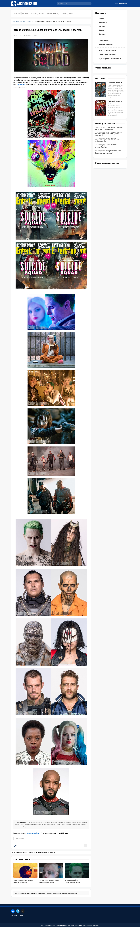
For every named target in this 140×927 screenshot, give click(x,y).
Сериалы (17, 13)
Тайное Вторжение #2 (116, 82)
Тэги (21, 916)
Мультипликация (52, 13)
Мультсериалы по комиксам (110, 59)
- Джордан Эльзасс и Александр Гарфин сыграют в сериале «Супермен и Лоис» (106, 146)
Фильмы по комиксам (107, 51)
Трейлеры (63, 13)
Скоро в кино (104, 40)
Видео (101, 30)
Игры (71, 13)
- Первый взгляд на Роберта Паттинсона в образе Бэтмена (109, 128)
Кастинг (42, 13)
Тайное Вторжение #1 (116, 101)
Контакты (14, 916)
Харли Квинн (20, 84)
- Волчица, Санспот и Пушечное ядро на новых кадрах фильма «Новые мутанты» (108, 140)
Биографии (103, 22)
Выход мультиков (106, 44)
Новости (28, 35)
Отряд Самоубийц (33, 833)
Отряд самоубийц (20, 822)
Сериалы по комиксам (107, 55)
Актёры (102, 26)
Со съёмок (33, 13)
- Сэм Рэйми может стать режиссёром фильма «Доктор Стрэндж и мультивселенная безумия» (108, 152)
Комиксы (102, 34)
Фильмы (25, 13)
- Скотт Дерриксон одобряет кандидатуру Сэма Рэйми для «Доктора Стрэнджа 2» (108, 134)
